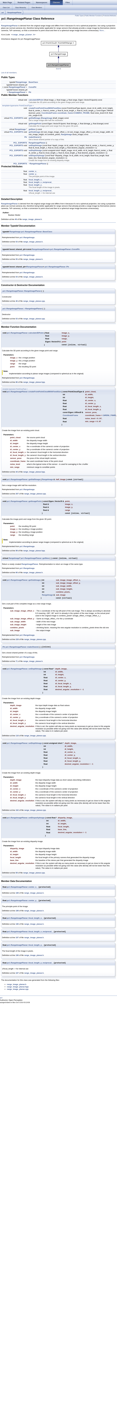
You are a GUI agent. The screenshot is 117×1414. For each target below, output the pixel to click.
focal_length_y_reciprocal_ (41, 191)
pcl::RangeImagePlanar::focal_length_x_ (25, 918)
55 (17, 259)
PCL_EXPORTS (16, 118)
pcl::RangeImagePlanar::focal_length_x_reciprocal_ (30, 932)
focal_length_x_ (36, 180)
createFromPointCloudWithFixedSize (45, 108)
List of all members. (9, 73)
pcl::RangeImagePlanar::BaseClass (36, 232)
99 (17, 551)
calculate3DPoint (36, 100)
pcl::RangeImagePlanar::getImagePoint (24, 501)
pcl (3, 12)
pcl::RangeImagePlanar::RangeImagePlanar (22, 291)
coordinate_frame (65, 113)
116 (17, 736)
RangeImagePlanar (14, 12)
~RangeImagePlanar (37, 164)
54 (17, 277)
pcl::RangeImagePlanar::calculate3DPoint (25, 333)
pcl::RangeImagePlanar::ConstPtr (65, 249)
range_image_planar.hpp (34, 382)
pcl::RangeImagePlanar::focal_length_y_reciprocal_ (30, 963)
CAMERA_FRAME (82, 113)
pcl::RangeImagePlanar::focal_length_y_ (25, 945)
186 (17, 924)
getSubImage (34, 132)
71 (17, 661)
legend (58, 68)
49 (16, 219)
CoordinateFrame (49, 113)
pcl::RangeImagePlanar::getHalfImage (23, 479)
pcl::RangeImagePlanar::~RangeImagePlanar (22, 309)
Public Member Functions (93, 15)
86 (17, 382)
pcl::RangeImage (27, 237)
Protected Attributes (109, 15)
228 (17, 639)
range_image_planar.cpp (34, 301)
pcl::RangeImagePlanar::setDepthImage (24, 669)
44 (17, 472)
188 (17, 893)
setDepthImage (35, 145)
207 (17, 494)
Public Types (79, 15)
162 (17, 810)
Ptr (30, 92)
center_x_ (33, 171)
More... (102, 30)
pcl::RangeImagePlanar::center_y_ (22, 901)
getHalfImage (34, 118)
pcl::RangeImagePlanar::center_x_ (22, 887)
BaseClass (33, 82)
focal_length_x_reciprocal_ (41, 182)
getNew (32, 129)
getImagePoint (35, 124)
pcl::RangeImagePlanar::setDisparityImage (25, 818)
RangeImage (21, 82)
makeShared (34, 137)
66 (17, 572)
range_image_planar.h (23, 35)
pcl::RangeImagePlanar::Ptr (57, 267)
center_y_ (33, 174)
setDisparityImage (37, 155)
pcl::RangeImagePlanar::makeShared (22, 647)
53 (17, 242)
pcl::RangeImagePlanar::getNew (35, 558)
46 (17, 301)
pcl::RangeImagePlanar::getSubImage (23, 580)
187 (17, 937)
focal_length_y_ (36, 185)
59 (17, 873)
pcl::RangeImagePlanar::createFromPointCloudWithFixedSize (34, 392)
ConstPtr (32, 87)
